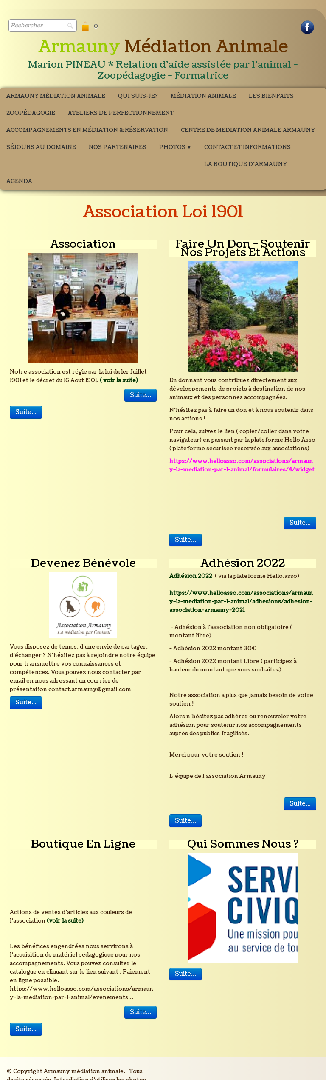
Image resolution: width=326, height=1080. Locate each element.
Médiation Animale (203, 96)
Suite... (140, 395)
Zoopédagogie (30, 113)
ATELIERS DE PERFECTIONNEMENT (121, 113)
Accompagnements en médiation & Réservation (87, 130)
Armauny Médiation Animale (55, 96)
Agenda (19, 181)
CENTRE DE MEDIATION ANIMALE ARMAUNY (248, 130)
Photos (175, 147)
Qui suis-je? (138, 96)
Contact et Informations (247, 147)
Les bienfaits (271, 96)
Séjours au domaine (41, 147)
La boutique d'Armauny (245, 164)
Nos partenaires (117, 147)
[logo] (163, 60)
